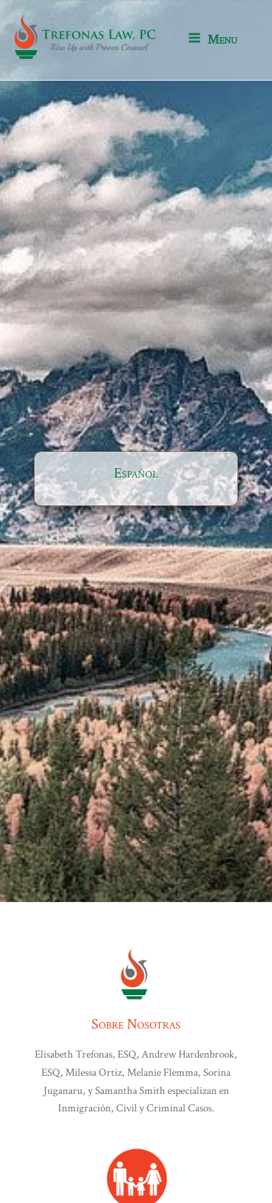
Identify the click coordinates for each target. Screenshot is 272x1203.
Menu (212, 39)
